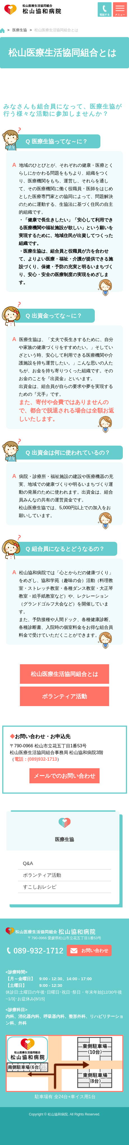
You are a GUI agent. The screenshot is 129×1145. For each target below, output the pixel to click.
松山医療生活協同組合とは (64, 674)
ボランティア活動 (64, 696)
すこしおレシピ (39, 887)
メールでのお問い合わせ (64, 776)
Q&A (28, 863)
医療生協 (19, 30)
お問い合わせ (94, 950)
